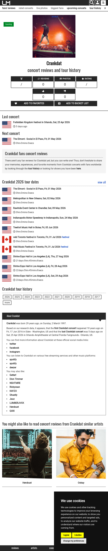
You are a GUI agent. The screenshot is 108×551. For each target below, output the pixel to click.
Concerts (53, 548)
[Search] (91, 2)
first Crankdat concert (65, 328)
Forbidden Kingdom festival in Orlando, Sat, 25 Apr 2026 (41, 122)
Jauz (12, 399)
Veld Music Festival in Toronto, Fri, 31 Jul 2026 (40, 246)
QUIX (12, 411)
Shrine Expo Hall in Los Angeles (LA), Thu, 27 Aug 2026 (41, 256)
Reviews (15, 548)
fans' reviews (8, 8)
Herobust (14, 407)
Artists (34, 548)
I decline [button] (77, 535)
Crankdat (54, 63)
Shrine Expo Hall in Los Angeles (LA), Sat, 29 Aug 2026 (40, 276)
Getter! (13, 375)
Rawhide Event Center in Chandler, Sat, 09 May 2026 (39, 208)
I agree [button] (66, 535)
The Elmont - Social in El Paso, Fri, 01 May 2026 (37, 139)
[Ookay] (81, 454)
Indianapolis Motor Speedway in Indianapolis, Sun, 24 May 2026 (45, 217)
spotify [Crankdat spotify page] (13, 359)
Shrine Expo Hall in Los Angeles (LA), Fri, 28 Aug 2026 (40, 266)
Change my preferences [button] (73, 541)
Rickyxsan (15, 387)
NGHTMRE (15, 383)
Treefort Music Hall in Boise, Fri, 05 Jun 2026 (35, 227)
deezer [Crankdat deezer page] (13, 367)
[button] (97, 3)
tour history (95, 8)
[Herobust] (27, 454)
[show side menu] (103, 2)
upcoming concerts (76, 8)
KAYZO (13, 391)
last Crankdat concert (72, 331)
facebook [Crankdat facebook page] (14, 348)
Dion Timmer (16, 379)
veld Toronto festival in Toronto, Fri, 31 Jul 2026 (41, 237)
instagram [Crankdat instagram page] (15, 351)
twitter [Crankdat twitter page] (13, 344)
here (78, 168)
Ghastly (13, 395)
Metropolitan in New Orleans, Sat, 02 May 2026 (36, 198)
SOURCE (55, 17)
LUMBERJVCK (17, 403)
